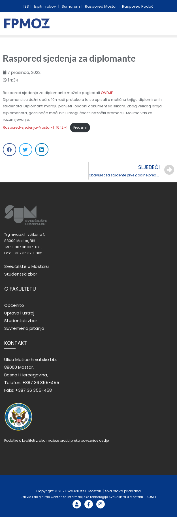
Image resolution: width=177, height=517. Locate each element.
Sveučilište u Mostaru (26, 266)
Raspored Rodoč (137, 6)
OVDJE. (107, 92)
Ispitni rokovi (45, 6)
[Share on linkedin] (41, 149)
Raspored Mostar (101, 6)
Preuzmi (80, 127)
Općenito (14, 305)
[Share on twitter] (25, 149)
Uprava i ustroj (19, 313)
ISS (27, 6)
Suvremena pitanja (24, 328)
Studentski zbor (20, 274)
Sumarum (71, 6)
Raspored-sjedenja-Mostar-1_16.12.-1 (35, 127)
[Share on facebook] (9, 149)
